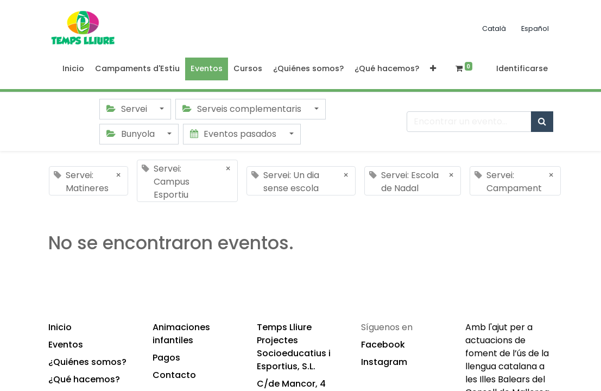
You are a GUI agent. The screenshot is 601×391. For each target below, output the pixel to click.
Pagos (166, 357)
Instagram (384, 362)
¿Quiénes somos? (87, 362)
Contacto (174, 375)
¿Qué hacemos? (84, 379)
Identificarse (522, 68)
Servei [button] (127, 109)
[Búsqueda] (542, 121)
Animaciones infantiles (181, 333)
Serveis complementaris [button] (242, 109)
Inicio (60, 327)
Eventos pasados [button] (234, 134)
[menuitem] (73, 69)
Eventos (65, 344)
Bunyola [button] (131, 134)
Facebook (383, 344)
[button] (433, 69)
